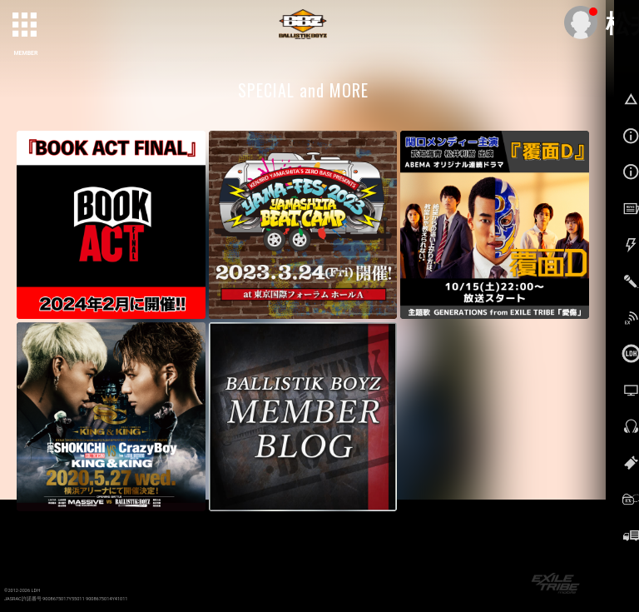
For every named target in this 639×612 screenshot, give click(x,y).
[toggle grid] (25, 25)
